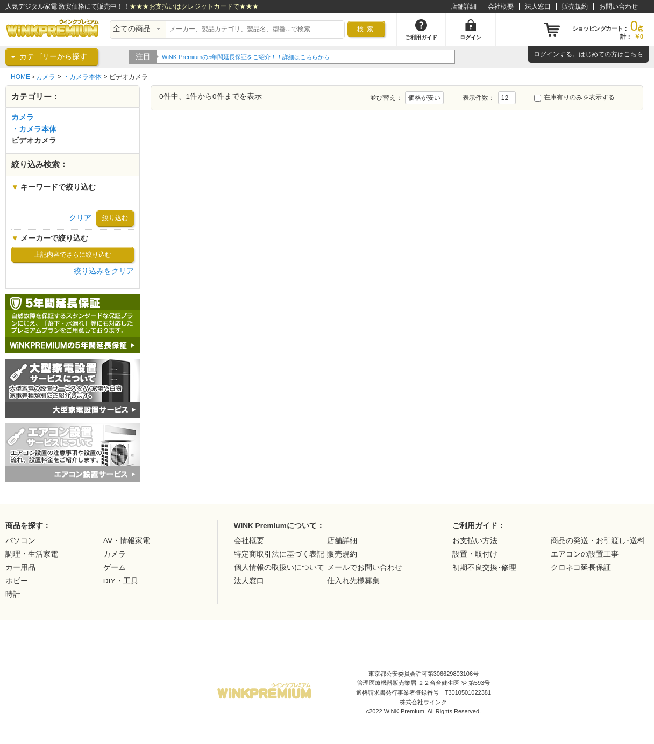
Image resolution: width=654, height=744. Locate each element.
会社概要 (501, 6)
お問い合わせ (618, 6)
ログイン (546, 54)
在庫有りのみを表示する (574, 97)
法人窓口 (538, 6)
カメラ (45, 77)
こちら (633, 54)
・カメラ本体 (82, 77)
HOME (20, 77)
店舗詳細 (464, 6)
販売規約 (575, 6)
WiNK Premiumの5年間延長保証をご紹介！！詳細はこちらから (246, 57)
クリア (80, 218)
